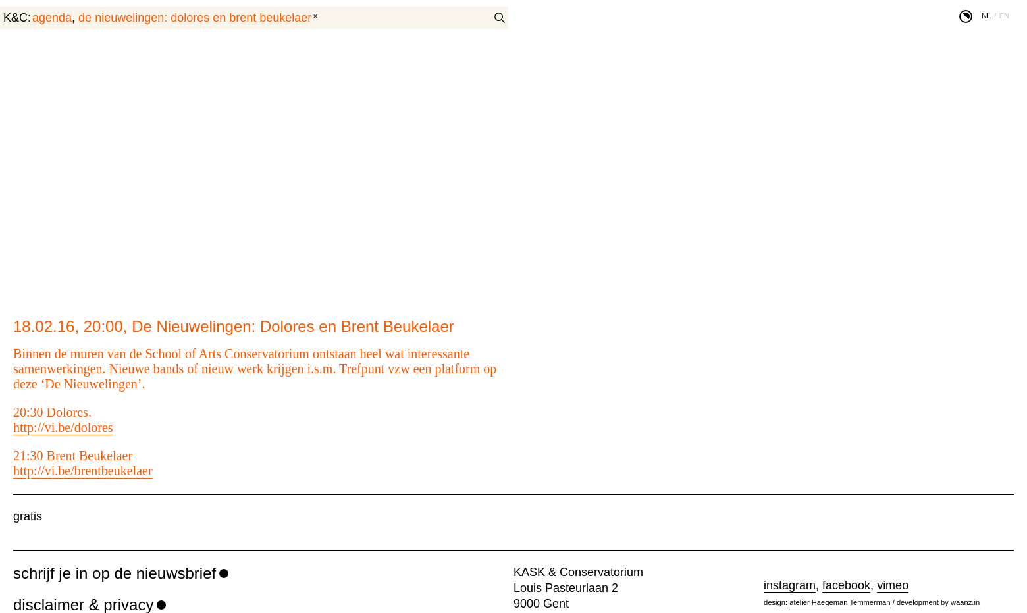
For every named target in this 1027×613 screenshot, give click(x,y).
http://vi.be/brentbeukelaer (83, 471)
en (1004, 16)
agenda (52, 17)
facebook (846, 585)
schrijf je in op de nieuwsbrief (114, 573)
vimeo (892, 585)
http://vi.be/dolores (63, 427)
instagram (790, 585)
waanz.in (965, 602)
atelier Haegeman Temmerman (839, 602)
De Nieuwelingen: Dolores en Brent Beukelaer (194, 17)
